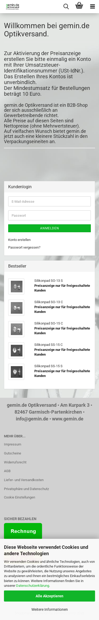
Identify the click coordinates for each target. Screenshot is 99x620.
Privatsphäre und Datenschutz (26, 489)
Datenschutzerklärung (32, 586)
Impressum (12, 444)
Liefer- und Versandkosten (24, 480)
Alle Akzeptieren (49, 596)
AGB (7, 471)
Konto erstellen (19, 240)
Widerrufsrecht (15, 462)
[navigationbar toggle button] (92, 6)
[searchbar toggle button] (66, 6)
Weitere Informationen (49, 609)
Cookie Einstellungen (19, 497)
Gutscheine (12, 453)
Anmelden (49, 228)
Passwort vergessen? (24, 247)
